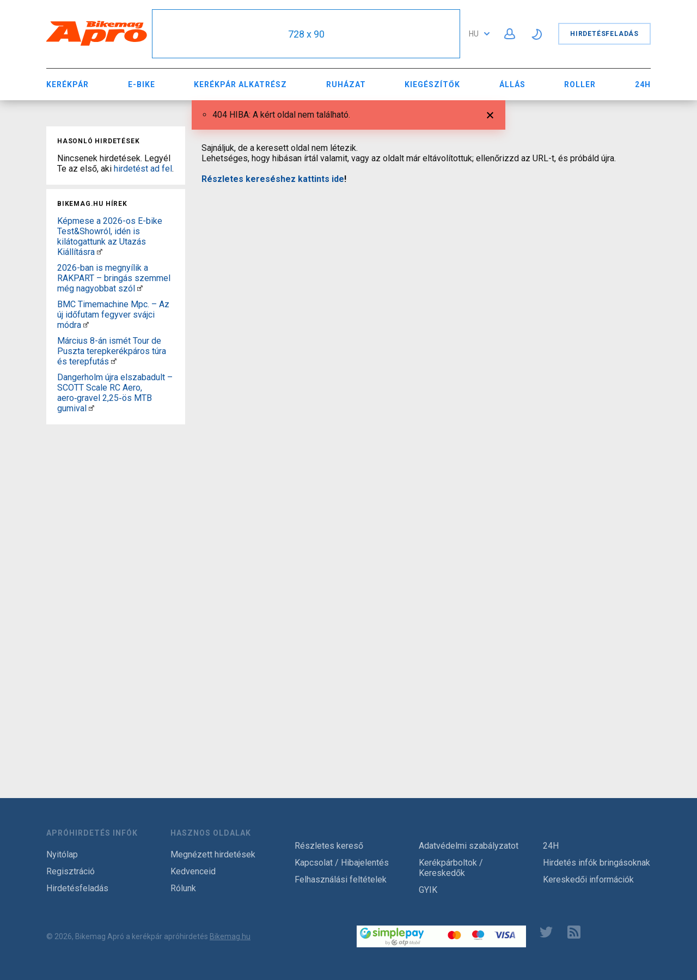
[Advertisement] (115, 592)
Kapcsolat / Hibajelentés (342, 862)
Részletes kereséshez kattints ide (272, 179)
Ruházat (346, 84)
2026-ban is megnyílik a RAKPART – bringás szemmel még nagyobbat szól (113, 278)
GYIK (428, 890)
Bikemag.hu (230, 936)
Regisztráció (70, 871)
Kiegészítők (432, 84)
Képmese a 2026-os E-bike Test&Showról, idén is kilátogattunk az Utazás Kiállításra (109, 236)
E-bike (141, 84)
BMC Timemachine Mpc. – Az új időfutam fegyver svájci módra (113, 314)
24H (643, 84)
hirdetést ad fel (143, 168)
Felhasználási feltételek (341, 879)
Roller (580, 84)
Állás (512, 84)
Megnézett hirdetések (212, 854)
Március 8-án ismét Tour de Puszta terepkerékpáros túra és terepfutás (111, 351)
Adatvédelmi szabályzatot (468, 846)
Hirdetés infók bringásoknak (596, 862)
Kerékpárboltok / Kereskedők (451, 867)
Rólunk (183, 888)
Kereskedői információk (588, 879)
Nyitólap (62, 854)
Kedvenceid (193, 871)
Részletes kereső (329, 846)
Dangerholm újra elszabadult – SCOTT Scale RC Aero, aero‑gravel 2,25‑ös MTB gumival (115, 392)
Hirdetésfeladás (604, 34)
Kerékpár (67, 84)
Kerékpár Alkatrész (240, 84)
